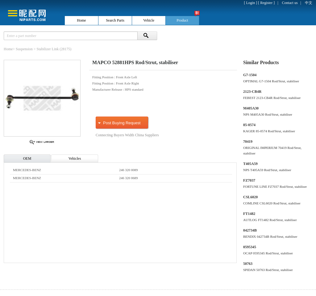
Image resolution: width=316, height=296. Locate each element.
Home (8, 49)
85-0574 (249, 125)
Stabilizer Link (48, 49)
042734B (250, 230)
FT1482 (249, 214)
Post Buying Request (121, 123)
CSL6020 (250, 197)
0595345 (249, 247)
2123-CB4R (252, 91)
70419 (247, 141)
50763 (247, 263)
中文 (308, 3)
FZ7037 (249, 180)
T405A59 (250, 164)
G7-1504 (249, 75)
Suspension (24, 49)
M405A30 (251, 108)
